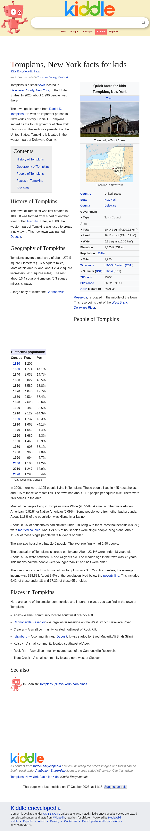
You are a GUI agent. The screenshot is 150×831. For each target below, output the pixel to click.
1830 (16, 369)
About (41, 821)
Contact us (70, 821)
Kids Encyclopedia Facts (25, 71)
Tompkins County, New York (52, 77)
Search (143, 22)
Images (75, 31)
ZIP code (86, 277)
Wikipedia (59, 817)
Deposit (16, 236)
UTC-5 (108, 265)
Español (113, 31)
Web (63, 31)
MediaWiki (114, 817)
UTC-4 (108, 271)
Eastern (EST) (123, 265)
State (83, 199)
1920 (16, 419)
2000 (16, 463)
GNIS (83, 289)
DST (99, 271)
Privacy (54, 821)
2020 (100, 253)
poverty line (111, 575)
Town (109, 98)
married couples (29, 530)
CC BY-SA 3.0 (51, 813)
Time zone (87, 265)
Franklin (32, 221)
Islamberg (20, 636)
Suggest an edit (115, 786)
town (41, 85)
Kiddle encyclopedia (47, 766)
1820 (16, 363)
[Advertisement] (75, 47)
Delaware (110, 205)
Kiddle (14, 821)
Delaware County (22, 90)
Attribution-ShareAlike (50, 770)
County (85, 205)
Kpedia (101, 31)
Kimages (88, 31)
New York (110, 199)
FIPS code (87, 283)
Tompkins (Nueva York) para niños (63, 684)
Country (85, 193)
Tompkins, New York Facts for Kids (35, 776)
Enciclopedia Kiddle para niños (101, 821)
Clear (135, 22)
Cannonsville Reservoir (30, 622)
